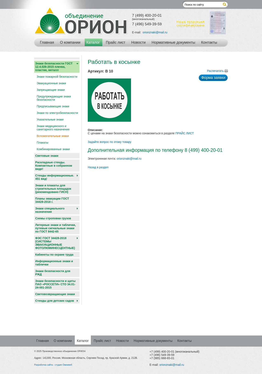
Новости (138, 42)
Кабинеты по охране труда (54, 254)
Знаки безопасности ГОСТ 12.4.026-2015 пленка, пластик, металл (54, 67)
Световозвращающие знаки (55, 294)
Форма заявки (213, 78)
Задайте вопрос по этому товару (109, 142)
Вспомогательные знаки (53, 136)
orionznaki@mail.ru (155, 32)
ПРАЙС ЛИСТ (184, 133)
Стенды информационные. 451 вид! (54, 177)
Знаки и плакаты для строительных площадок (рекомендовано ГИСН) (53, 189)
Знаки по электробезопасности (57, 113)
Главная (47, 42)
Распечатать (215, 70)
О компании (70, 42)
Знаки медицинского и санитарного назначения (53, 127)
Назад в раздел (98, 167)
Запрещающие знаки (51, 89)
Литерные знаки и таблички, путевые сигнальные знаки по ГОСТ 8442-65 (55, 228)
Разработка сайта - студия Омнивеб (53, 364)
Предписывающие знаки (53, 106)
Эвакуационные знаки (51, 83)
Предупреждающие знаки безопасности (54, 98)
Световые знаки (46, 155)
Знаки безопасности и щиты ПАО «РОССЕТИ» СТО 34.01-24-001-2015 (55, 284)
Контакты (209, 42)
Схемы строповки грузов (53, 218)
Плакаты (42, 142)
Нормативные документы (173, 42)
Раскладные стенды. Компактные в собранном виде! (53, 166)
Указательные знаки (50, 119)
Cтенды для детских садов (54, 300)
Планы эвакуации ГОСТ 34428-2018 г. (52, 200)
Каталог (93, 42)
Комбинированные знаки (53, 149)
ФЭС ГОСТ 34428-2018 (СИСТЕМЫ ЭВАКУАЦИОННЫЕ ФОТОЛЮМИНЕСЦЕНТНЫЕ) (55, 243)
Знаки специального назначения (49, 210)
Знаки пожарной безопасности (57, 76)
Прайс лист (115, 42)
